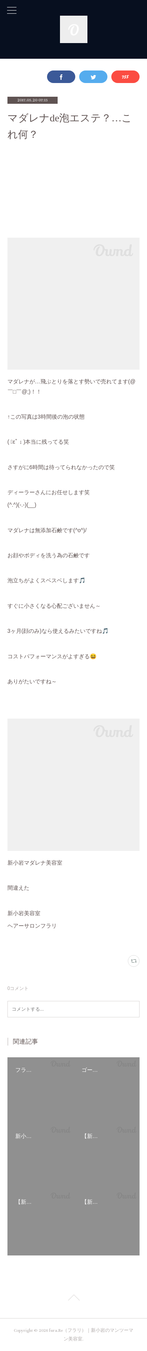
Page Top (73, 1299)
